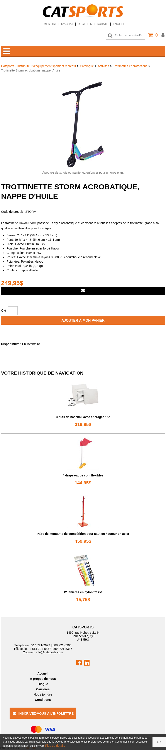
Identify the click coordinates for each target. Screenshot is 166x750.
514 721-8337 (41, 649)
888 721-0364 (62, 645)
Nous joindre (43, 694)
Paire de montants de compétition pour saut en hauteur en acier (83, 533)
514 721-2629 (40, 645)
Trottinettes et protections (130, 66)
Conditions (43, 699)
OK (159, 742)
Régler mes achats (93, 24)
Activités (103, 66)
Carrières (43, 689)
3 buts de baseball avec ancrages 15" (83, 417)
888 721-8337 (62, 649)
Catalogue (87, 66)
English (119, 24)
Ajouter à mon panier (83, 320)
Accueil (42, 673)
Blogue (43, 684)
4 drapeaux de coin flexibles (83, 475)
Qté (3, 310)
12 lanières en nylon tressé (83, 592)
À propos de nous (43, 678)
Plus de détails (55, 745)
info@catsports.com (49, 652)
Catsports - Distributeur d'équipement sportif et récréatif (38, 66)
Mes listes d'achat (58, 24)
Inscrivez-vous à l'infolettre (43, 713)
